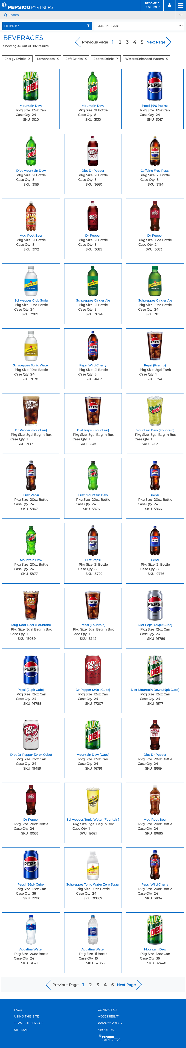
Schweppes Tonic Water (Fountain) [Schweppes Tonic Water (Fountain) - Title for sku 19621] (93, 820)
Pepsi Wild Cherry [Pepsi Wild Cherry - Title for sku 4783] (92, 365)
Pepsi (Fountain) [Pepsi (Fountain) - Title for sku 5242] (93, 625)
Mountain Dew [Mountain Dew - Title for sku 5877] (31, 560)
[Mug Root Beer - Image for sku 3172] (31, 215)
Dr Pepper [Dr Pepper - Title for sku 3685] (93, 236)
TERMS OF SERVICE (28, 1023)
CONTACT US (107, 1009)
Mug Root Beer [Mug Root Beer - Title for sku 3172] (30, 236)
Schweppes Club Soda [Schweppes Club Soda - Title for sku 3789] (31, 300)
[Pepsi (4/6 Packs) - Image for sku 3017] (154, 85)
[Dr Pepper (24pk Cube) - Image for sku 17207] (93, 669)
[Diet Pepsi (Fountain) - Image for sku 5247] (93, 409)
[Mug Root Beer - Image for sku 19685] (155, 799)
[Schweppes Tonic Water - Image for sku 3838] (31, 345)
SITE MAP (21, 1030)
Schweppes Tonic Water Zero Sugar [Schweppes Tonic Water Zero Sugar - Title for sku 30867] (93, 884)
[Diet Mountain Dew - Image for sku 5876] (93, 474)
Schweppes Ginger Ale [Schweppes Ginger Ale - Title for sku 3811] (155, 300)
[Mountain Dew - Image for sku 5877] (31, 539)
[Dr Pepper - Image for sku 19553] (31, 799)
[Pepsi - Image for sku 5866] (155, 474)
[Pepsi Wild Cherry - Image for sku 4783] (93, 345)
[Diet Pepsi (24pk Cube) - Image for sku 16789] (155, 604)
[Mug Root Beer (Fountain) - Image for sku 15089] (31, 604)
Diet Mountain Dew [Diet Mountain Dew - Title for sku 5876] (93, 495)
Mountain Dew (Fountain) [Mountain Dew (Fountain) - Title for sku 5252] (155, 430)
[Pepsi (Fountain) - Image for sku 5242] (93, 604)
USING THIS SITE (26, 1016)
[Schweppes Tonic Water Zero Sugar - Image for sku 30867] (93, 864)
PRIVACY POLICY (110, 1023)
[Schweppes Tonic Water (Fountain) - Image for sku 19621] (93, 799)
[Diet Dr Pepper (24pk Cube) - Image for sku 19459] (31, 734)
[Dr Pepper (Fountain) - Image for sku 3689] (31, 409)
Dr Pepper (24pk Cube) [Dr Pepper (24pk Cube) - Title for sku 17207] (93, 690)
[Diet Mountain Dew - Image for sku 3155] (31, 150)
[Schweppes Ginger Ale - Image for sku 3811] (155, 280)
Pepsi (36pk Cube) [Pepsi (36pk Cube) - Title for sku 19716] (31, 884)
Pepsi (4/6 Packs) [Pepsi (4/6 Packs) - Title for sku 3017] (155, 106)
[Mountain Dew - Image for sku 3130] (93, 85)
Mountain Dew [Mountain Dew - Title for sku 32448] (155, 949)
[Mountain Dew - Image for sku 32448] (155, 929)
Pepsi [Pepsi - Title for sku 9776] (155, 560)
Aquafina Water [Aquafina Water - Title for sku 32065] (93, 949)
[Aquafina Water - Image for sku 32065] (93, 929)
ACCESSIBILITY (109, 1016)
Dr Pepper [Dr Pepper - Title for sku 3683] (155, 236)
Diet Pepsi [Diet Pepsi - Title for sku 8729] (93, 560)
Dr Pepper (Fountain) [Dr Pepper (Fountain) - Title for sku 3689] (31, 430)
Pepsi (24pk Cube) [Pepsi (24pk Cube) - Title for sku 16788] (31, 690)
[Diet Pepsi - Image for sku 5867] (31, 474)
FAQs (18, 1009)
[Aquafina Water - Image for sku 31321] (31, 929)
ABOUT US (106, 1030)
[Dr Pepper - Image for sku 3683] (155, 215)
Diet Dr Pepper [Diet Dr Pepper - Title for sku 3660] (92, 171)
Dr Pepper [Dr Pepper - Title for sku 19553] (31, 820)
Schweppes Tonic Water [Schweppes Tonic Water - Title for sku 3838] (31, 365)
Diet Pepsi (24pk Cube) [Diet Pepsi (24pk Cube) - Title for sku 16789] (155, 625)
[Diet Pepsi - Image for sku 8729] (93, 539)
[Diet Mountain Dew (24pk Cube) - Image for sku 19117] (155, 669)
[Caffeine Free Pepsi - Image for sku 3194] (155, 150)
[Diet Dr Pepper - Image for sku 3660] (93, 150)
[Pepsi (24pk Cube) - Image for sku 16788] (31, 669)
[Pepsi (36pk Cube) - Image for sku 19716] (31, 864)
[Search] (91, 15)
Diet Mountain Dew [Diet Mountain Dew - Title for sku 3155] (31, 171)
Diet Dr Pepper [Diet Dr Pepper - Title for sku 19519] (155, 755)
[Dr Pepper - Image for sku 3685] (93, 215)
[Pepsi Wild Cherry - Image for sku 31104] (155, 864)
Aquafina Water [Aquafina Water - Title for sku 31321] (31, 949)
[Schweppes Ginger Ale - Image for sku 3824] (93, 280)
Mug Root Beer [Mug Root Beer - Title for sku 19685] (155, 820)
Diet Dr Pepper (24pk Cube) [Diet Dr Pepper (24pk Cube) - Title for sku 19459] (31, 755)
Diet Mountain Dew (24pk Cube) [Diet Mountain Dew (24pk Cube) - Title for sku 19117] (155, 690)
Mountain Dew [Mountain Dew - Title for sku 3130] (93, 106)
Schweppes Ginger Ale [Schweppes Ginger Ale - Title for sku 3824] (93, 300)
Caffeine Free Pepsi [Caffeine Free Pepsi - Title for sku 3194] (155, 171)
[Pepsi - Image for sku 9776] (155, 539)
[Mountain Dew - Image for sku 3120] (30, 85)
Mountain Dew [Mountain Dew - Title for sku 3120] (31, 106)
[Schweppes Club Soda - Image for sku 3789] (31, 280)
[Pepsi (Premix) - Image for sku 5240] (155, 345)
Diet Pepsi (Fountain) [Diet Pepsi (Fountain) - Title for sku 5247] (93, 430)
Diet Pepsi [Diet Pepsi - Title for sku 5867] (31, 495)
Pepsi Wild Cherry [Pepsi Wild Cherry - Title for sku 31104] (155, 884)
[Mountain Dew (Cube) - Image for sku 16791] (93, 734)
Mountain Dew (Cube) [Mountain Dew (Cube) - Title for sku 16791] (93, 755)
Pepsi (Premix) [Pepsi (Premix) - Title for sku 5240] (155, 365)
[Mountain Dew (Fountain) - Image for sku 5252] (155, 409)
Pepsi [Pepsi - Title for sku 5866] (155, 495)
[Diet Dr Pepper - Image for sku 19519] (155, 734)
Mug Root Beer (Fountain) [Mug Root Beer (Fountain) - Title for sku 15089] (31, 625)
